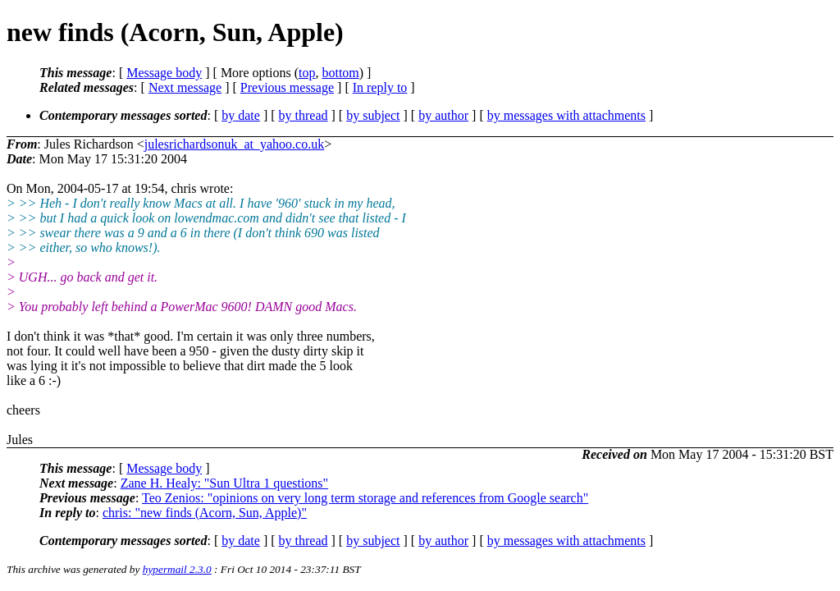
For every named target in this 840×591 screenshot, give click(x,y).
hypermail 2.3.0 (177, 569)
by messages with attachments (566, 115)
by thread (303, 115)
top (307, 73)
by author (443, 115)
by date (240, 115)
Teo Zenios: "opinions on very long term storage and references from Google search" (365, 498)
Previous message (287, 87)
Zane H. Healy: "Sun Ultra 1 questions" (224, 483)
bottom (340, 73)
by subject (372, 115)
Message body (164, 73)
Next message (184, 87)
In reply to (380, 87)
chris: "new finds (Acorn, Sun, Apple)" (205, 513)
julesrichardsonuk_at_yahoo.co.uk (234, 144)
